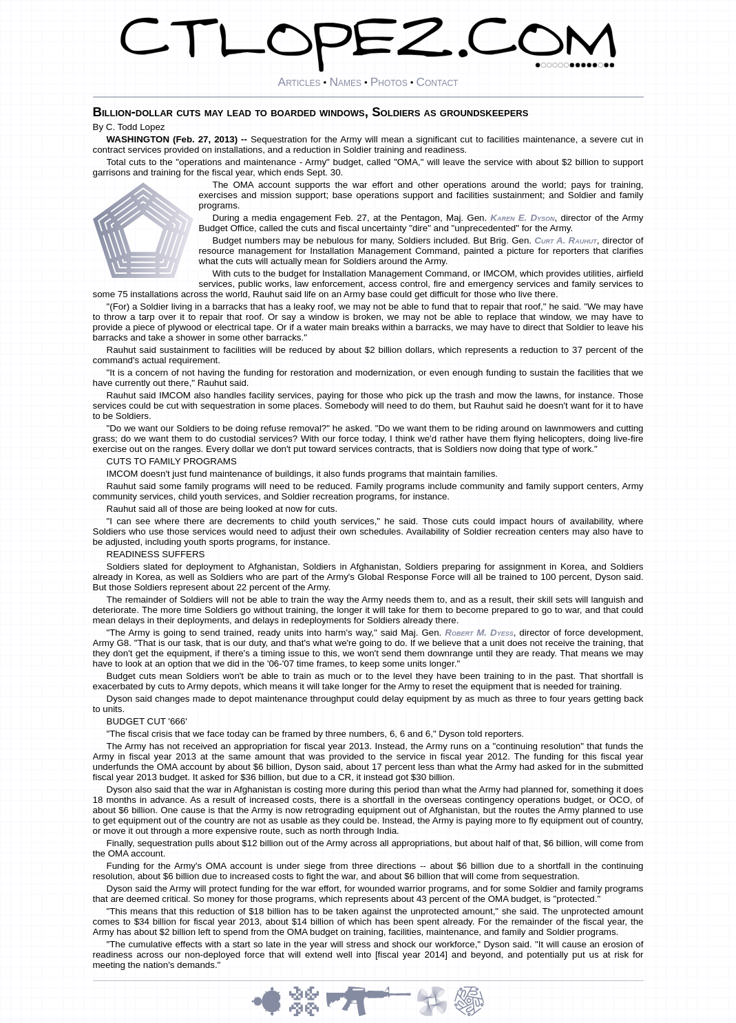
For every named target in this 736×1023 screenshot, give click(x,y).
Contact (437, 82)
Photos (389, 82)
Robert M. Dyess (479, 632)
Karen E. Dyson (522, 218)
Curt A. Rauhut (565, 240)
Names (345, 82)
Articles (299, 82)
